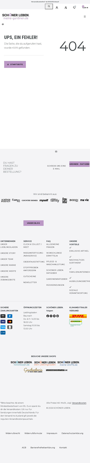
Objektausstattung (34, 262)
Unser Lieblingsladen (9, 245)
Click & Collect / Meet (32, 245)
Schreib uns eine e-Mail (56, 167)
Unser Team (6, 259)
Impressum (52, 433)
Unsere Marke (8, 265)
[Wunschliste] (74, 8)
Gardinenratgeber (56, 279)
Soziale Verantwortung (78, 291)
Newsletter (30, 282)
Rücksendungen (55, 285)
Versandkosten (79, 403)
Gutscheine (29, 276)
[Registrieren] (66, 8)
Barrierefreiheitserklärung (43, 448)
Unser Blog (33, 223)
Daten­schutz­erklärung (72, 433)
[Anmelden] (57, 8)
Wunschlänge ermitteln (54, 254)
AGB (24, 448)
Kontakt (63, 448)
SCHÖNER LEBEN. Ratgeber (55, 271)
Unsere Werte (8, 271)
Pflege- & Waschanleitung (55, 263)
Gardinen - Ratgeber (79, 164)
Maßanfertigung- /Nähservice (33, 254)
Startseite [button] (15, 64)
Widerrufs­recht (13, 433)
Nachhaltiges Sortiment (76, 261)
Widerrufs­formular (33, 433)
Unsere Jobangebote (7, 278)
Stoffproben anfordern (30, 269)
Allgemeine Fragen (52, 245)
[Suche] (49, 6)
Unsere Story (8, 253)
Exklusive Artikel (79, 251)
